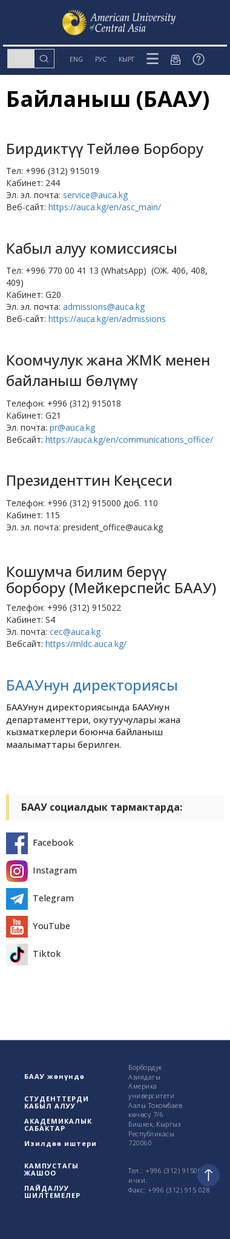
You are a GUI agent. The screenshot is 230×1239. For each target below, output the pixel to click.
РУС (101, 59)
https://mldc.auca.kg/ (85, 643)
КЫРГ (126, 59)
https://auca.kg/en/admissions (107, 318)
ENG (76, 59)
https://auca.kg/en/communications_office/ (129, 439)
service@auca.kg (95, 195)
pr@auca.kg (72, 427)
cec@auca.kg (75, 631)
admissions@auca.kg (104, 306)
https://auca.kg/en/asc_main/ (104, 207)
